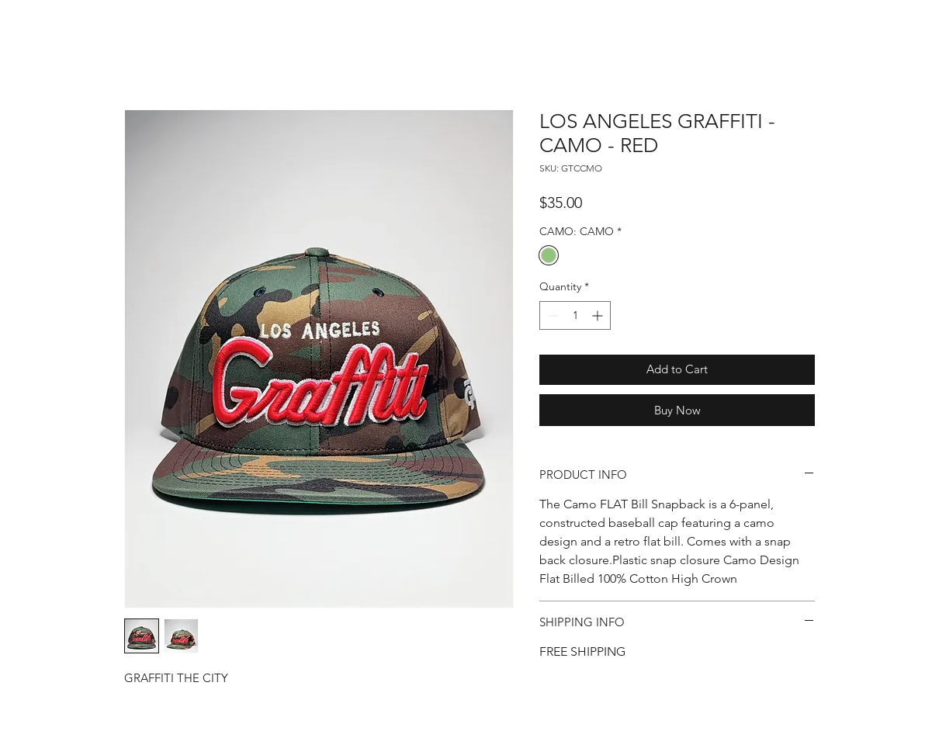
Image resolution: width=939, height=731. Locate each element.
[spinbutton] (575, 315)
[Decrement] (551, 315)
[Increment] (598, 315)
